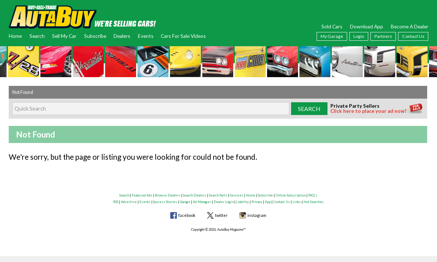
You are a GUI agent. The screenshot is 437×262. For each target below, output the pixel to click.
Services (236, 195)
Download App (366, 26)
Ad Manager (202, 202)
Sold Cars (331, 26)
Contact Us (413, 36)
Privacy (256, 202)
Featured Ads (142, 195)
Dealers (122, 36)
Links (297, 202)
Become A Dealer (409, 26)
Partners (383, 36)
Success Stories (165, 202)
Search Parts (218, 195)
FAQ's (312, 195)
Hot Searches (313, 202)
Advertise (129, 202)
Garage (185, 202)
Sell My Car (64, 36)
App (268, 202)
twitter (221, 215)
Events (146, 36)
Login (358, 36)
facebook (186, 215)
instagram (256, 215)
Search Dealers (194, 195)
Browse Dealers (167, 195)
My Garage (332, 36)
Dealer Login (224, 202)
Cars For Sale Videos (183, 36)
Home (15, 36)
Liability (242, 202)
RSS (115, 202)
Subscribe (95, 36)
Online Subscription (290, 195)
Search (37, 36)
